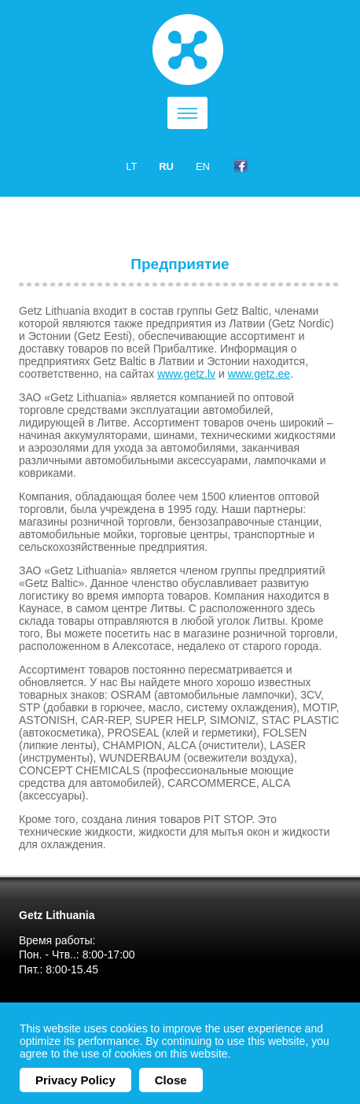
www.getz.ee (259, 373)
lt (131, 166)
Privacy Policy (75, 1080)
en (203, 166)
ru (166, 166)
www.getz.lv (186, 373)
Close (171, 1080)
